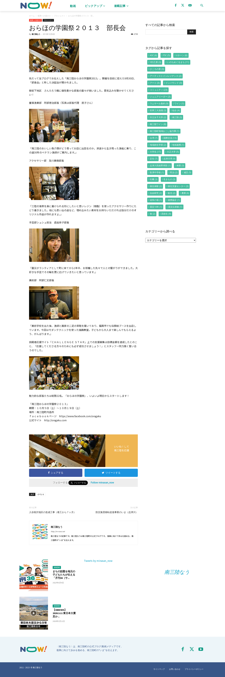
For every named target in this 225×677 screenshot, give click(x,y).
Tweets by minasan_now (98, 561)
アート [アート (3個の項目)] (155, 82)
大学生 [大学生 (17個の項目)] (155, 151)
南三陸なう (36, 34)
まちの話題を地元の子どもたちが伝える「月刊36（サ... (64, 574)
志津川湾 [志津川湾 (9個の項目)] (169, 158)
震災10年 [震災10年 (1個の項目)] (156, 206)
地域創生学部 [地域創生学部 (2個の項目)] (158, 144)
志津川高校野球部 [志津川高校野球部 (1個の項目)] (160, 165)
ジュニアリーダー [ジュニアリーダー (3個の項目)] (160, 96)
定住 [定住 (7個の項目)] (153, 158)
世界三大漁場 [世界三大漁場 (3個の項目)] (158, 110)
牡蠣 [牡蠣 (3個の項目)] (153, 179)
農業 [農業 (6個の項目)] (185, 193)
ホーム (32, 15)
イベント (40, 494)
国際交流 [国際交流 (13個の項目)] (170, 137)
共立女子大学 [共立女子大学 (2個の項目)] (158, 117)
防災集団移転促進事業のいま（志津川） (117, 512)
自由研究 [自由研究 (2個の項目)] (156, 193)
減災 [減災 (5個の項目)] (187, 172)
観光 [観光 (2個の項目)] (171, 193)
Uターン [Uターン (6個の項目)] (181, 55)
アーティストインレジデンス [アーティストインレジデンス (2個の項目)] (165, 75)
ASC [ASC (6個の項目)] (153, 55)
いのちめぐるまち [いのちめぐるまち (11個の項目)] (178, 62)
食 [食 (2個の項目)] (152, 213)
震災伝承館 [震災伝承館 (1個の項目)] (175, 206)
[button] (202, 5)
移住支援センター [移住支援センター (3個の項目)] (178, 186)
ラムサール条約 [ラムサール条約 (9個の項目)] (159, 103)
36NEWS (57, 567)
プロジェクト (59, 15)
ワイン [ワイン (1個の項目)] (179, 103)
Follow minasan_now (102, 482)
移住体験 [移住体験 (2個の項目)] (156, 186)
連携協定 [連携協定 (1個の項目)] (174, 199)
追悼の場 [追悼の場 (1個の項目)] (156, 199)
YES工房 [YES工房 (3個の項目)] (155, 62)
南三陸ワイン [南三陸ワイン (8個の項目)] (158, 124)
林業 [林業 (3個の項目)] (180, 165)
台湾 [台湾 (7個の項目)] (153, 137)
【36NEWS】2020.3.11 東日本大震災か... (64, 613)
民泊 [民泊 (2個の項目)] (174, 172)
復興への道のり (44, 15)
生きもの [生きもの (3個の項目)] (169, 179)
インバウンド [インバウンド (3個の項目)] (174, 82)
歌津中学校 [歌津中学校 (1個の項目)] (157, 172)
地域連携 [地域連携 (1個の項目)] (178, 144)
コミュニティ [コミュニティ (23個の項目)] (158, 89)
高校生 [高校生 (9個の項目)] (166, 213)
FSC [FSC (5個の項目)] (166, 55)
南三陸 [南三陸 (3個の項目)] (177, 117)
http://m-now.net (58, 531)
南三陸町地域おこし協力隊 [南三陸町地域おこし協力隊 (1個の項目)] (164, 131)
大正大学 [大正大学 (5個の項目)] (173, 151)
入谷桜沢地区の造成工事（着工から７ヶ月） (52, 512)
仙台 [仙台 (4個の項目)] (176, 110)
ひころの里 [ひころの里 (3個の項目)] (157, 68)
